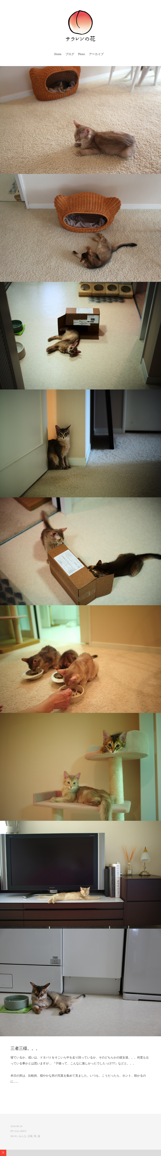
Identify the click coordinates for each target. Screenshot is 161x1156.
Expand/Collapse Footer (3, 1153)
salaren (20, 1131)
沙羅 (30, 1136)
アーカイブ (96, 54)
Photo (81, 54)
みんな (22, 1136)
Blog (14, 1136)
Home (57, 54)
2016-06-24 (16, 1126)
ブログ (69, 54)
